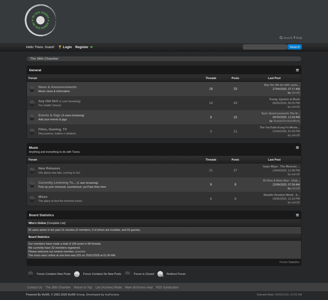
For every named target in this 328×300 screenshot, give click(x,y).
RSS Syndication (167, 287)
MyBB (45, 294)
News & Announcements (57, 87)
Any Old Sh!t (48, 101)
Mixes (42, 197)
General (35, 70)
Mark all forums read (138, 287)
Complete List (56, 222)
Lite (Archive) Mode (108, 287)
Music (33, 147)
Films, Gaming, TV (52, 129)
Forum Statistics (290, 262)
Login (67, 47)
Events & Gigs (49, 115)
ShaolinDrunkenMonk (286, 120)
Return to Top (83, 287)
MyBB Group (76, 294)
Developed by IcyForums (102, 294)
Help (298, 37)
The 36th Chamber (58, 287)
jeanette (80, 251)
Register (81, 47)
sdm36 (295, 92)
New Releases (49, 168)
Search (287, 37)
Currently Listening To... (57, 182)
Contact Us (34, 287)
